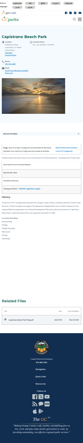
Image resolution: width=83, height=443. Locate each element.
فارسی (17, 7)
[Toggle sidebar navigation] (41, 134)
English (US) (17, 3)
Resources (41, 384)
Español (55, 3)
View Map (8, 53)
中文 (30, 3)
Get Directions (10, 55)
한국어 (43, 3)
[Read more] (9, 12)
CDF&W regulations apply (29, 189)
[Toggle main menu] (79, 19)
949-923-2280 (10, 64)
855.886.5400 (41, 362)
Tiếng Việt (68, 3)
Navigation (41, 369)
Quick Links (40, 377)
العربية (30, 7)
